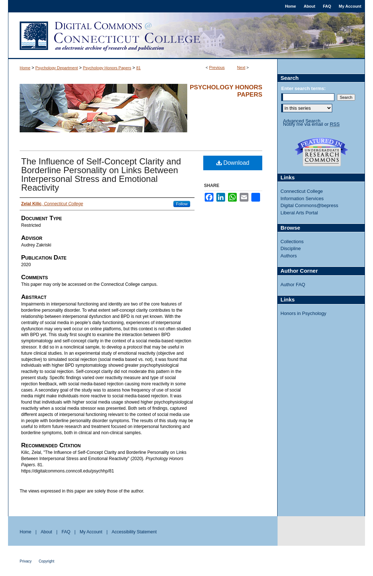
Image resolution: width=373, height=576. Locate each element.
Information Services (302, 198)
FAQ (66, 531)
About (46, 531)
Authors (288, 255)
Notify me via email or (311, 124)
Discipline (290, 248)
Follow (182, 204)
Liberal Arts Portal (299, 212)
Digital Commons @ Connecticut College (186, 35)
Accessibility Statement (134, 531)
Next (241, 67)
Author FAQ (292, 284)
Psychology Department (56, 68)
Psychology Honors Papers (107, 68)
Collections (292, 241)
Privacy (26, 561)
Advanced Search (302, 121)
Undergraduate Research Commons (321, 152)
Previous (217, 67)
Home (25, 68)
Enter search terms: (303, 88)
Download (233, 163)
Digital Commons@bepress (309, 205)
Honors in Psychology (303, 313)
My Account (91, 531)
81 (138, 68)
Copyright (46, 561)
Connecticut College (301, 191)
